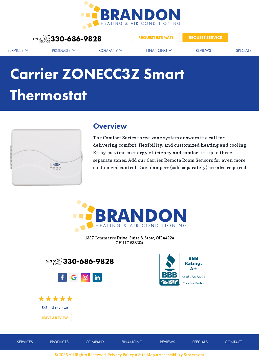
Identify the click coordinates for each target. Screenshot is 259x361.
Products (61, 50)
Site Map (146, 354)
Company (108, 50)
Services (16, 50)
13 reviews (59, 307)
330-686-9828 (67, 39)
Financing (156, 50)
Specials (243, 50)
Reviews (203, 50)
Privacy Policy (120, 354)
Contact (233, 342)
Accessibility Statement (182, 354)
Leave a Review (55, 317)
